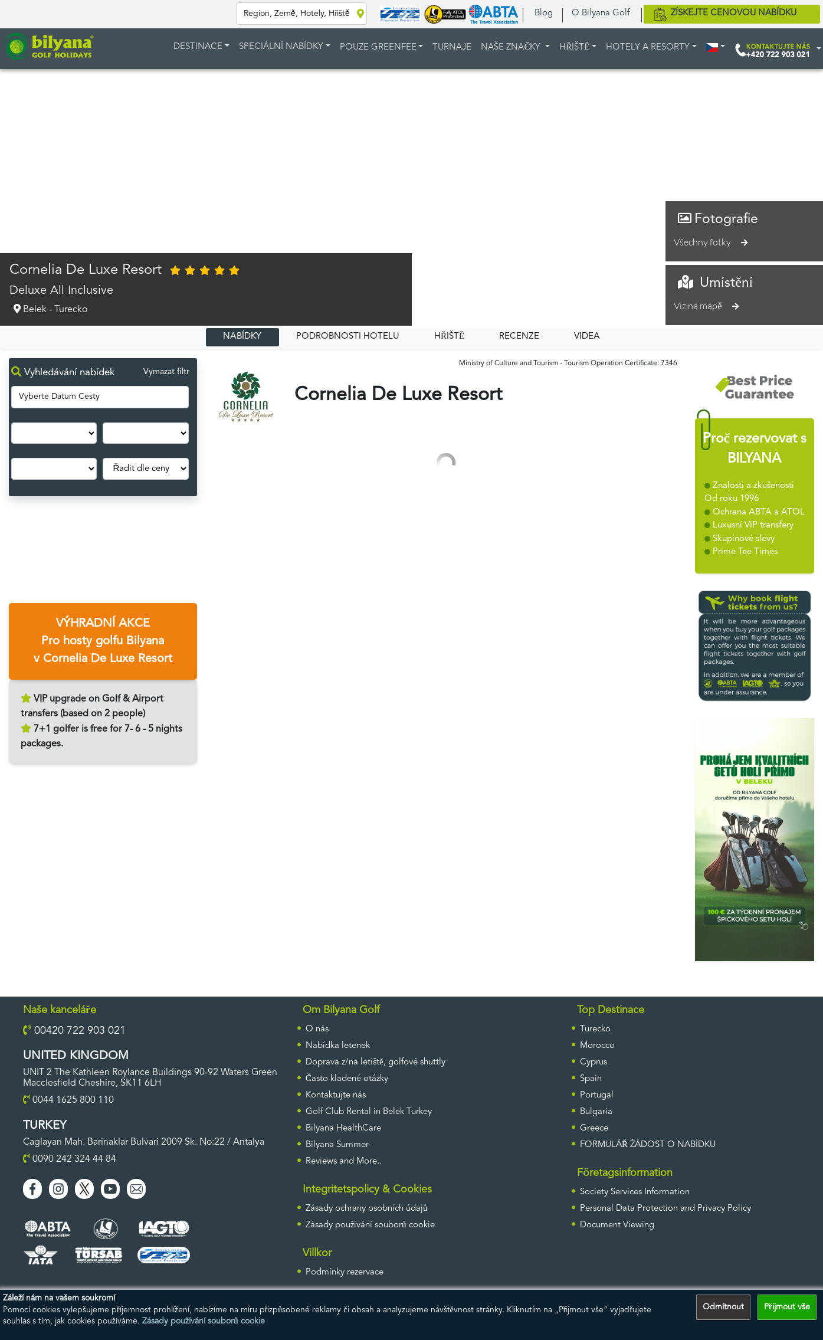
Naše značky (512, 47)
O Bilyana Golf (600, 13)
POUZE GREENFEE (378, 47)
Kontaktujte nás (336, 1095)
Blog (544, 13)
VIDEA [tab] (587, 336)
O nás (317, 1029)
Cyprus (593, 1062)
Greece (594, 1128)
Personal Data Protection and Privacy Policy (665, 1208)
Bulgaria (596, 1112)
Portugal (597, 1095)
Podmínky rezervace (344, 1272)
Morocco (597, 1045)
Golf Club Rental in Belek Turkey (369, 1112)
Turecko (595, 1029)
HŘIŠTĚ (574, 47)
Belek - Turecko (48, 309)
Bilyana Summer (337, 1145)
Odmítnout (723, 1307)
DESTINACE (197, 46)
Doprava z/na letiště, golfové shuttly (375, 1062)
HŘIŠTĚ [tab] (449, 336)
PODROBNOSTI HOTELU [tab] (347, 336)
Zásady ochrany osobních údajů (367, 1208)
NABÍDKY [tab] (242, 336)
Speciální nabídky (281, 46)
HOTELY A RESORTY (648, 47)
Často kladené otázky (347, 1078)
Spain (591, 1078)
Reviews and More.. (344, 1161)
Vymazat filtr (166, 372)
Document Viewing (617, 1225)
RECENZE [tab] (519, 336)
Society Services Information (635, 1192)
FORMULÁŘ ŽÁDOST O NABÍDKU (648, 1145)
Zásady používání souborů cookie (203, 1321)
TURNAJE (451, 47)
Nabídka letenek (338, 1045)
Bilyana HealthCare (343, 1128)
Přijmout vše (787, 1307)
